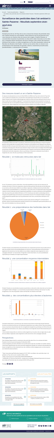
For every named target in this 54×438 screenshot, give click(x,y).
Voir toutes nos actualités (36, 404)
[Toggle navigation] (50, 5)
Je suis (21, 2)
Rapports (22, 12)
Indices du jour (15, 418)
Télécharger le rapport (27, 84)
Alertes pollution (33, 418)
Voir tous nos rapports (19, 404)
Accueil (4, 12)
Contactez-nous (48, 431)
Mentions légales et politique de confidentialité (35, 431)
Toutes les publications (12, 12)
